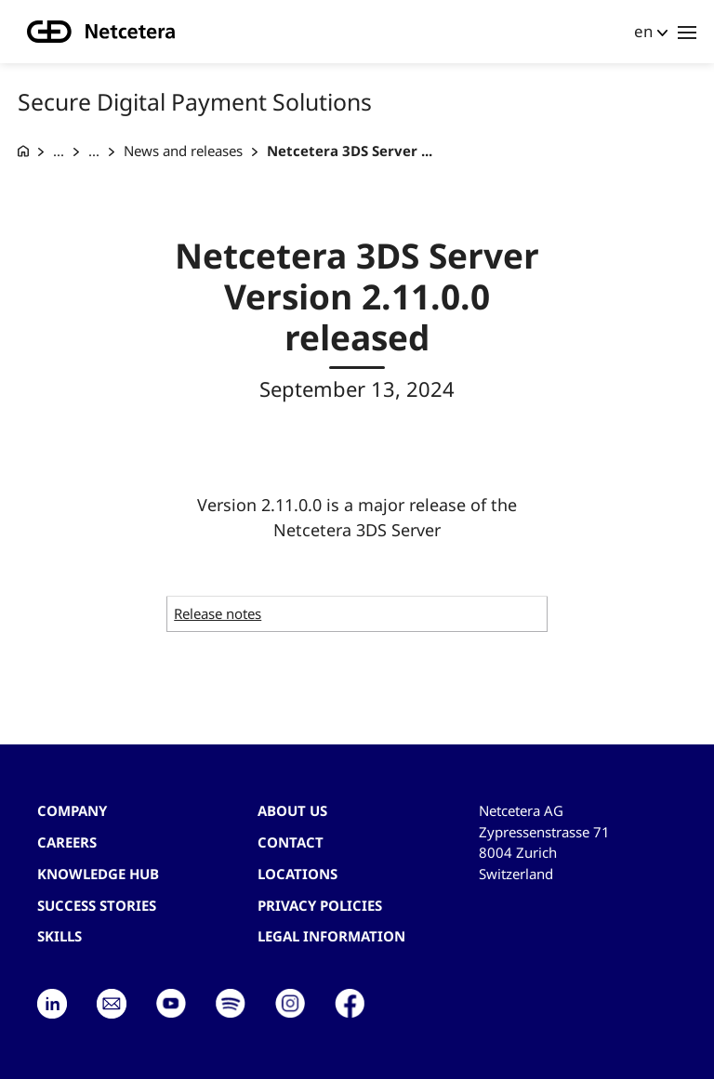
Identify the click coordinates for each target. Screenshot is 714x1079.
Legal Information (331, 936)
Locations (297, 873)
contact (291, 842)
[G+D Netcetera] (23, 151)
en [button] (643, 31)
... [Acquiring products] (93, 150)
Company (72, 810)
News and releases (183, 150)
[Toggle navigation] (687, 31)
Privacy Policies (320, 905)
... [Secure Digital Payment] (58, 150)
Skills (59, 936)
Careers (67, 842)
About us (292, 810)
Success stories (96, 905)
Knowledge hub (98, 873)
